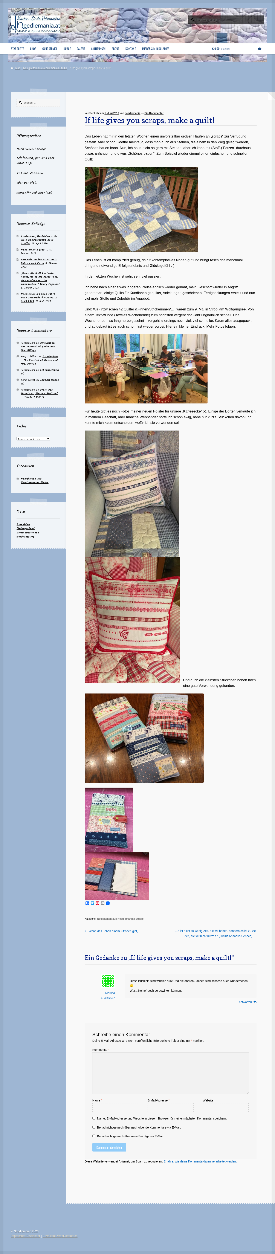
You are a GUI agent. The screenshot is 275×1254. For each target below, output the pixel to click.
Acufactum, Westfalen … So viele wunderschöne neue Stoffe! (39, 240)
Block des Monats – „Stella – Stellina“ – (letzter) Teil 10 (39, 393)
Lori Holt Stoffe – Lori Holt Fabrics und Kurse (39, 261)
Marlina (110, 993)
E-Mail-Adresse (159, 1100)
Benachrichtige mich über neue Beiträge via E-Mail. (130, 1136)
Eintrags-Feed (26, 528)
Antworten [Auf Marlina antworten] (245, 1002)
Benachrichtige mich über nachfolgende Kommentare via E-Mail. (139, 1127)
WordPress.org (25, 537)
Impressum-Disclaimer (155, 48)
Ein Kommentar (153, 113)
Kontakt (130, 48)
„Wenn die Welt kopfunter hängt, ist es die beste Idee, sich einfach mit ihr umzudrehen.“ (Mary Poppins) (40, 278)
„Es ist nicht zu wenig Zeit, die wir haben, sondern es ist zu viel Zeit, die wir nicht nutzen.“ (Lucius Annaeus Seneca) (216, 933)
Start (17, 68)
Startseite (17, 48)
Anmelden (23, 524)
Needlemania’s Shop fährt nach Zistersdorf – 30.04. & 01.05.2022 (39, 297)
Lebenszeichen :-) (40, 372)
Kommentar (101, 1049)
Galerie (81, 48)
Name (97, 1100)
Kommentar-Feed (28, 533)
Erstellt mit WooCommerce (60, 1236)
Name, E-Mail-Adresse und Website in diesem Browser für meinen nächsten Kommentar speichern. (162, 1118)
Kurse (67, 48)
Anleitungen (98, 48)
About (115, 48)
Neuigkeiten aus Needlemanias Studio (45, 68)
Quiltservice (49, 48)
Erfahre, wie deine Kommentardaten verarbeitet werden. (200, 1161)
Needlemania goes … (34, 250)
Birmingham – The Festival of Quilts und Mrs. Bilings (39, 346)
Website (208, 1100)
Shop (33, 48)
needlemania (133, 113)
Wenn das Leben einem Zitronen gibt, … (115, 931)
